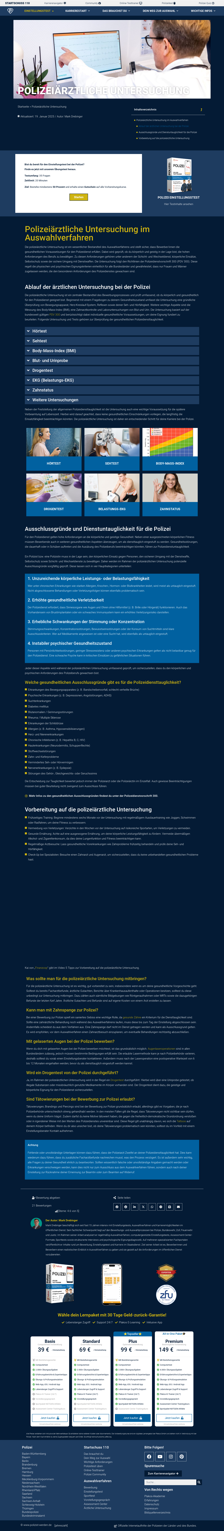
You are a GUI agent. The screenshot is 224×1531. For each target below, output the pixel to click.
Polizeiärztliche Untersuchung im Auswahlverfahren (162, 120)
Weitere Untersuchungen (55, 399)
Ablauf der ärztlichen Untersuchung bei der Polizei (164, 126)
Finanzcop (41, 967)
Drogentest (42, 370)
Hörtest (39, 331)
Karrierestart (77, 11)
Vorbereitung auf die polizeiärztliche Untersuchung (164, 138)
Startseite (23, 106)
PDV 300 (54, 314)
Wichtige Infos (203, 11)
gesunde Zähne (132, 1017)
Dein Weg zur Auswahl (160, 11)
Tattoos (181, 1121)
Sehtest (39, 340)
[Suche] (199, 1482)
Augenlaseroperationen (161, 1048)
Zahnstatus (42, 390)
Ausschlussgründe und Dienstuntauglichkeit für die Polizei (168, 132)
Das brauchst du (116, 11)
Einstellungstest (39, 11)
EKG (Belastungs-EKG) (53, 380)
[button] (201, 109)
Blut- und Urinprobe (50, 360)
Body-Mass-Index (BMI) (54, 350)
